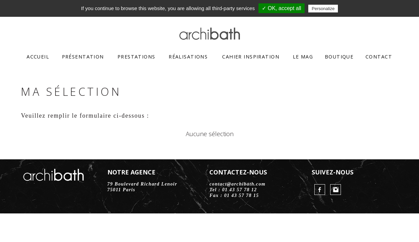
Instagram (335, 189)
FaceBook (319, 189)
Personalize (323, 8)
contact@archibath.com (237, 184)
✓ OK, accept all (281, 8)
